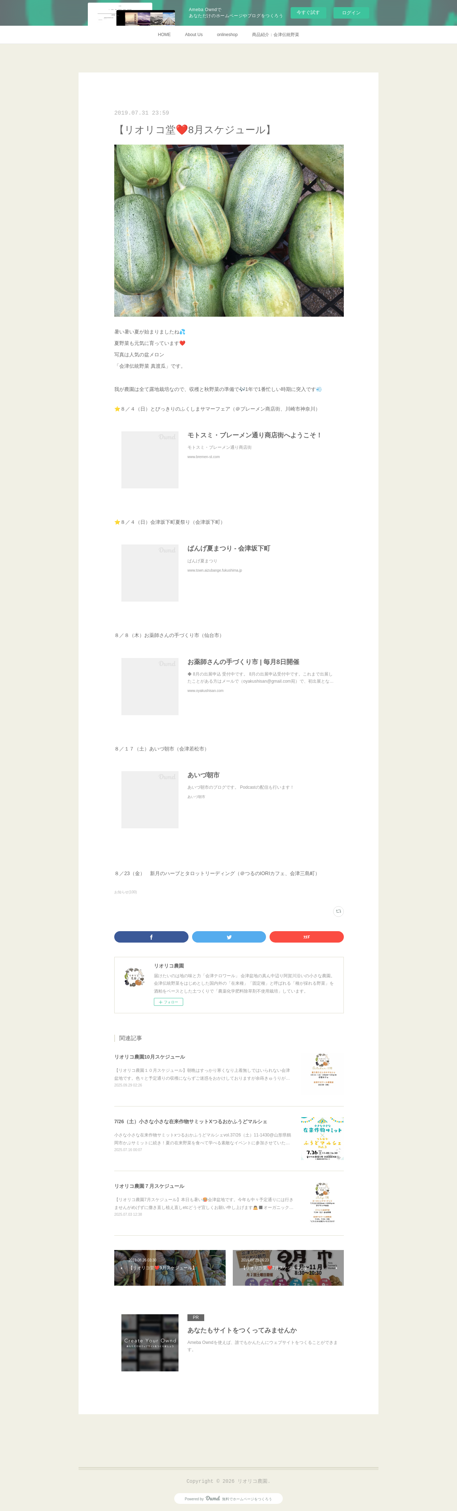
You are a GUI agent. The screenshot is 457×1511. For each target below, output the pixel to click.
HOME (164, 34)
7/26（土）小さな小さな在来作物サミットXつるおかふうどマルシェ (190, 1121)
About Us (193, 34)
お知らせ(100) (125, 892)
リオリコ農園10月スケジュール (149, 1057)
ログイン (351, 12)
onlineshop (227, 34)
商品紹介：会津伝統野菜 (275, 34)
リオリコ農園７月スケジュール (149, 1186)
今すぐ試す (308, 12)
